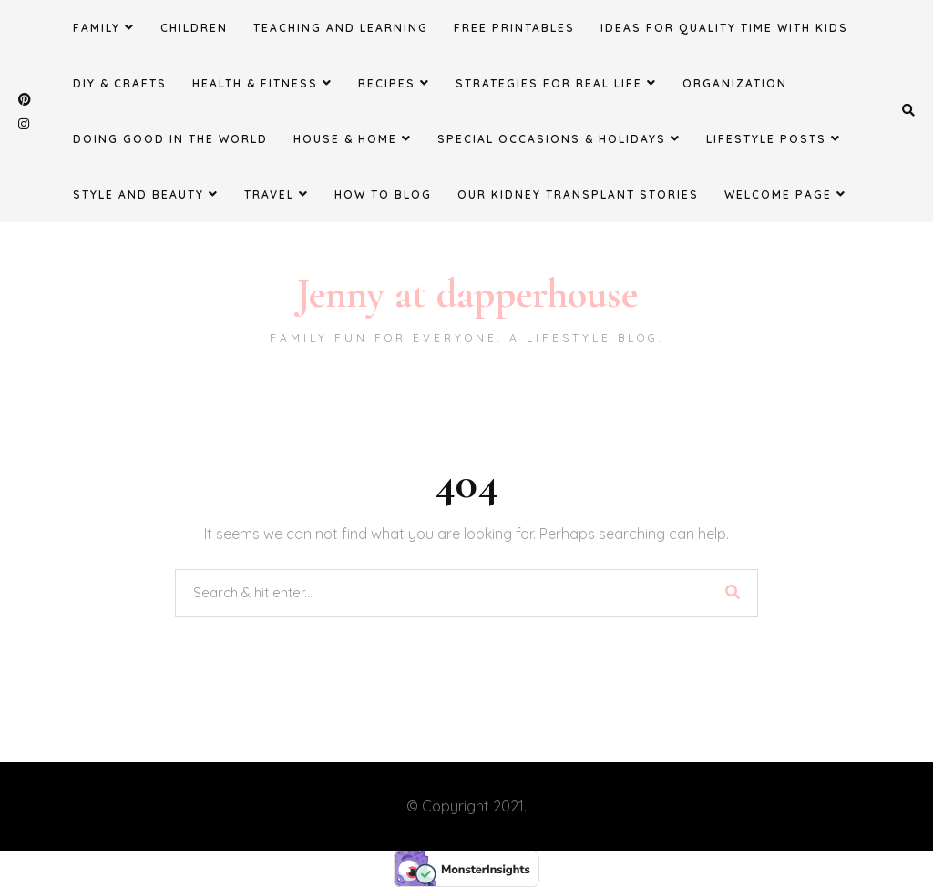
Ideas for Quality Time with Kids (724, 28)
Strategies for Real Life (556, 83)
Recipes (394, 83)
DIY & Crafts (120, 83)
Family (104, 27)
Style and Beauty (146, 194)
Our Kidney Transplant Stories (578, 194)
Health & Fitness (262, 83)
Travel (276, 194)
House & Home (352, 138)
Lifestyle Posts (773, 138)
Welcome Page (785, 194)
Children (194, 28)
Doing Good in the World (170, 139)
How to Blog (383, 194)
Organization (734, 83)
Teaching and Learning (340, 28)
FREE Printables (514, 28)
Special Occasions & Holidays (559, 138)
